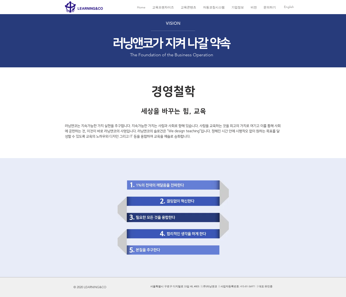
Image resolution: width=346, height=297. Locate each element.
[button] (163, 7)
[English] (289, 7)
